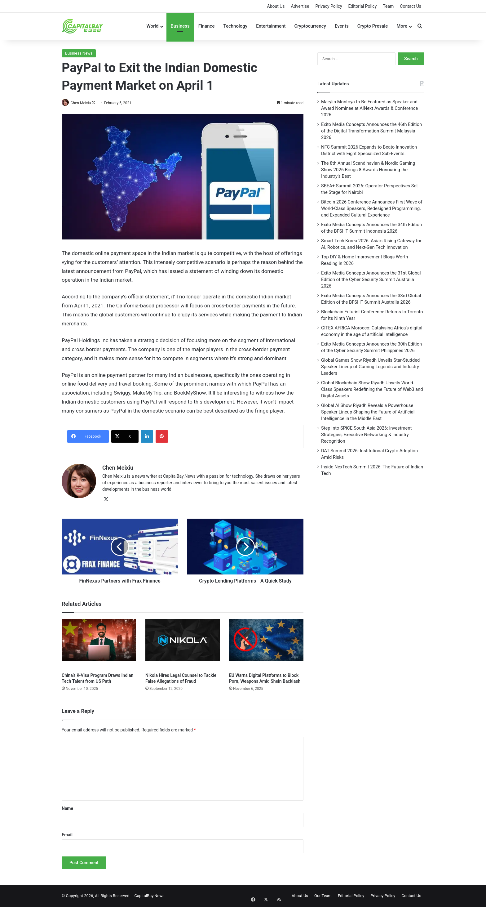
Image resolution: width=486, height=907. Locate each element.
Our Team (323, 895)
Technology (235, 26)
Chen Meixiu (83, 103)
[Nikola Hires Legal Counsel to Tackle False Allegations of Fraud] (182, 644)
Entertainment (270, 26)
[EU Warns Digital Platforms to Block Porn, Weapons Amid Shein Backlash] (266, 644)
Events (342, 26)
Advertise (300, 6)
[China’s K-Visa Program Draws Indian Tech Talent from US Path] (99, 644)
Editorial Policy (362, 6)
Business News (79, 53)
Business (180, 26)
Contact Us (410, 6)
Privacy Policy (328, 6)
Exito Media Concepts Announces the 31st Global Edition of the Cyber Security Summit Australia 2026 (371, 279)
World (152, 26)
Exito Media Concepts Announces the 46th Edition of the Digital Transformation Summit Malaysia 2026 (371, 131)
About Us (276, 6)
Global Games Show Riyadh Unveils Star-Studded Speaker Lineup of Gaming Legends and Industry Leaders (370, 366)
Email (67, 834)
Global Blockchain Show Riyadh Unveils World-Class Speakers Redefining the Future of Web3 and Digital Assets (372, 389)
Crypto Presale (372, 26)
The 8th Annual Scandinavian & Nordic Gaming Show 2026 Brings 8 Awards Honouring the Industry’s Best (368, 169)
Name (67, 808)
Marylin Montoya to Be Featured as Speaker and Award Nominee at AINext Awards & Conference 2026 (369, 108)
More (401, 26)
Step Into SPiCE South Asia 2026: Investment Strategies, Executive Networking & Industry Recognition (366, 434)
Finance (206, 26)
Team (388, 6)
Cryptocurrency (310, 26)
